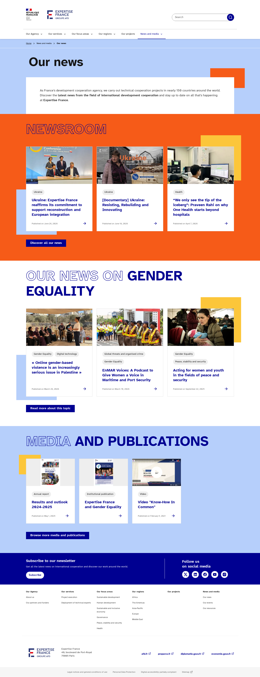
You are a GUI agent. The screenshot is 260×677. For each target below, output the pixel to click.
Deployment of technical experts (76, 603)
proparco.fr (164, 654)
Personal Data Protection (124, 672)
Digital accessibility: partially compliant (158, 672)
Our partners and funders (37, 603)
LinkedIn (195, 574)
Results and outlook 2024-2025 (50, 504)
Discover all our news (46, 243)
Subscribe (35, 575)
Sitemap (185, 672)
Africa (135, 597)
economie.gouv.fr (221, 654)
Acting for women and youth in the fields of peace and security (198, 375)
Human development (106, 603)
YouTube (214, 574)
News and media (149, 34)
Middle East (137, 619)
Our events (208, 603)
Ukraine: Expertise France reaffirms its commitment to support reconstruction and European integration (57, 207)
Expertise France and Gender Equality (103, 504)
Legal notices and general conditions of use (87, 672)
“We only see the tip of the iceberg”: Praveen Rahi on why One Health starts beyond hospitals (200, 207)
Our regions (105, 34)
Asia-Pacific (137, 608)
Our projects (128, 34)
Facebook (205, 574)
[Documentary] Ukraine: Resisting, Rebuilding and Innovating (125, 205)
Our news (207, 597)
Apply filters (230, 17)
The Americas (138, 603)
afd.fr (145, 654)
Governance (102, 617)
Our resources (209, 608)
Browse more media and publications (57, 535)
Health (100, 628)
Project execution (69, 597)
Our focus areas (80, 34)
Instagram (224, 574)
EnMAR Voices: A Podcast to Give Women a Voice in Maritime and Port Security (127, 375)
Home (28, 43)
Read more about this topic (50, 408)
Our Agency (32, 34)
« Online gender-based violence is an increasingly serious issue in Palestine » (57, 368)
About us (30, 597)
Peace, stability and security (109, 623)
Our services (55, 34)
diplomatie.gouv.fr (191, 654)
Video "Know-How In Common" (156, 504)
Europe (135, 614)
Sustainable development (108, 597)
